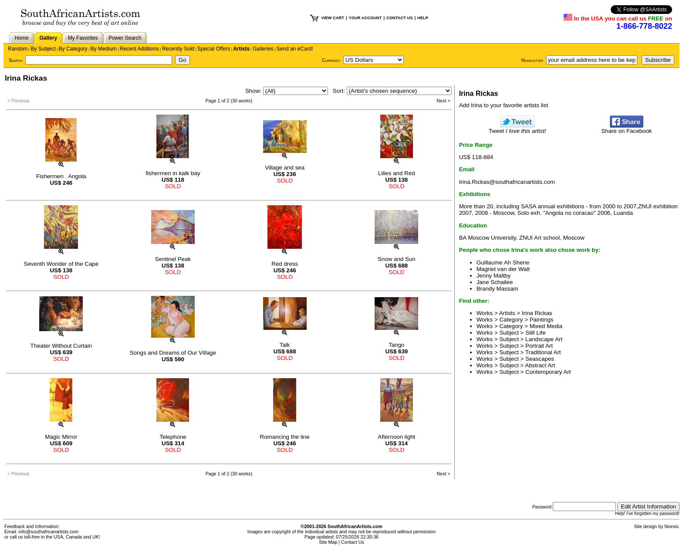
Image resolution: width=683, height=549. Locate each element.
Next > (443, 100)
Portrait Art (539, 345)
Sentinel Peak (173, 259)
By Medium (104, 49)
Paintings (542, 319)
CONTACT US (399, 18)
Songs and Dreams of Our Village (173, 352)
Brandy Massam (497, 288)
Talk (285, 345)
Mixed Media (546, 326)
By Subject (42, 49)
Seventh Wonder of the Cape (61, 264)
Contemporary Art (548, 372)
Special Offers (213, 49)
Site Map (328, 542)
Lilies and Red (396, 173)
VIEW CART (332, 18)
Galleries (263, 49)
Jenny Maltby (494, 275)
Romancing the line (285, 437)
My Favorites (83, 38)
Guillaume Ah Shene (503, 262)
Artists (241, 49)
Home (22, 38)
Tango (396, 345)
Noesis (671, 526)
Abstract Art (540, 365)
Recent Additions (139, 49)
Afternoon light (396, 437)
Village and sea (284, 167)
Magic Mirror (61, 437)
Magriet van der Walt (503, 269)
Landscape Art (543, 339)
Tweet (517, 128)
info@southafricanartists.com (49, 531)
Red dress (284, 264)
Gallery (48, 38)
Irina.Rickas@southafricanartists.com (507, 182)
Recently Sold (178, 49)
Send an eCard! (295, 49)
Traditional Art (543, 352)
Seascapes (539, 359)
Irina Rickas (537, 313)
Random (17, 49)
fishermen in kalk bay (172, 173)
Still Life (535, 332)
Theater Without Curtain (61, 345)
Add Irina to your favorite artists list (503, 105)
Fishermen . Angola (61, 176)
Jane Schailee (495, 282)
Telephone (172, 437)
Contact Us (352, 542)
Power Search (124, 38)
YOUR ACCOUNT (365, 18)
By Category (73, 49)
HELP (422, 18)
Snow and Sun (397, 259)
